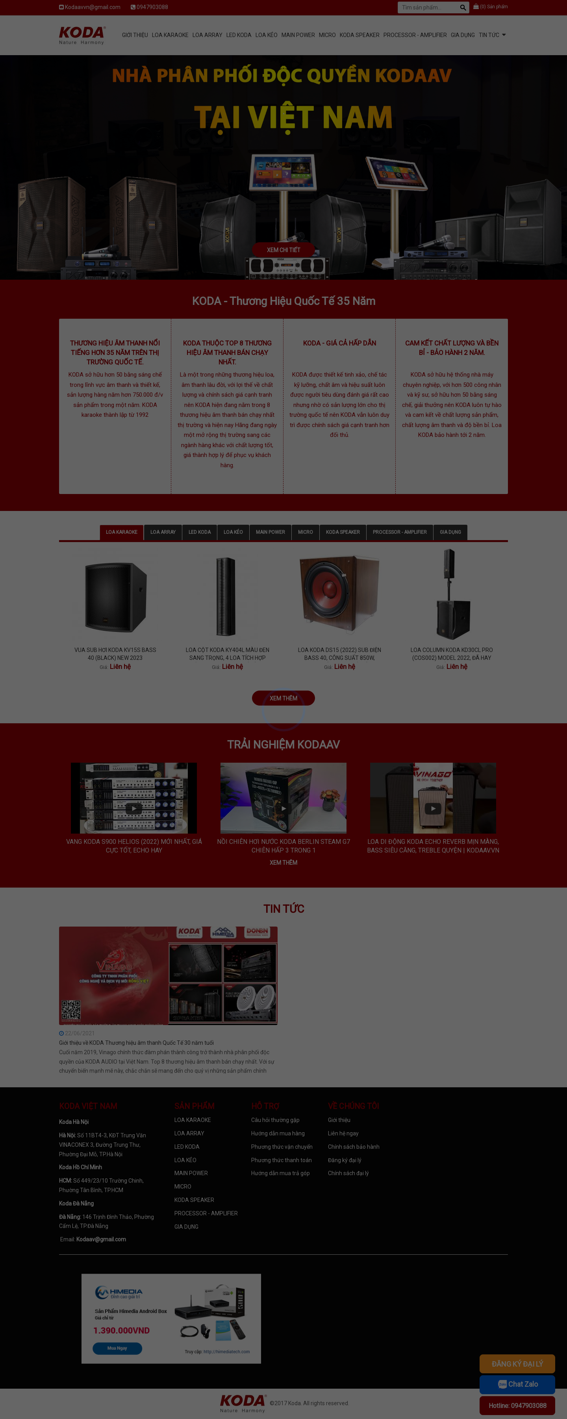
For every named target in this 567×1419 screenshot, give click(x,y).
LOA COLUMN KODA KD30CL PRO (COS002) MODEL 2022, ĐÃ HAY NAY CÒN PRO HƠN (452, 654)
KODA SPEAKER (360, 35)
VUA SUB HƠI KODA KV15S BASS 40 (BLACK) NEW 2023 (115, 654)
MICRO (327, 35)
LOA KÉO (267, 35)
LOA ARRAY (207, 35)
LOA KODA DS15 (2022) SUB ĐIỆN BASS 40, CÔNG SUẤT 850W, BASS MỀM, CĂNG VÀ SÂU (339, 654)
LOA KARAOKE (170, 35)
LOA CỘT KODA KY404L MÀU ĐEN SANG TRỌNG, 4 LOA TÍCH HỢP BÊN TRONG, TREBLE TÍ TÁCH (227, 654)
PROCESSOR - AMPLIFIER (415, 35)
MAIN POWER (298, 35)
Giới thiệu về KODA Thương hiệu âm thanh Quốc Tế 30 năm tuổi (136, 1043)
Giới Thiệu (135, 35)
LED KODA (239, 35)
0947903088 (152, 7)
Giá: (104, 667)
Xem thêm (283, 698)
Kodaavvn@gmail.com (92, 7)
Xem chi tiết (283, 250)
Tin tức (489, 35)
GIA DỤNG (463, 35)
